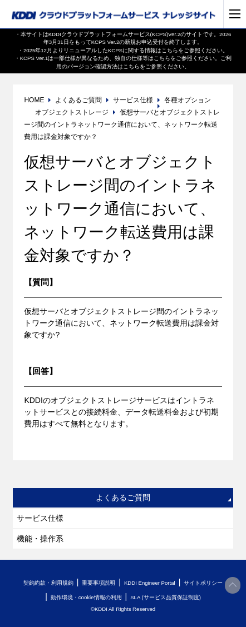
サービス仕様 (40, 518)
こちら (169, 50)
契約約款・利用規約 (48, 583)
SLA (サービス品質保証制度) (165, 597)
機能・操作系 (40, 538)
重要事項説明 (98, 583)
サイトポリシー (203, 583)
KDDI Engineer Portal (149, 583)
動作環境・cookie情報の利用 (86, 597)
